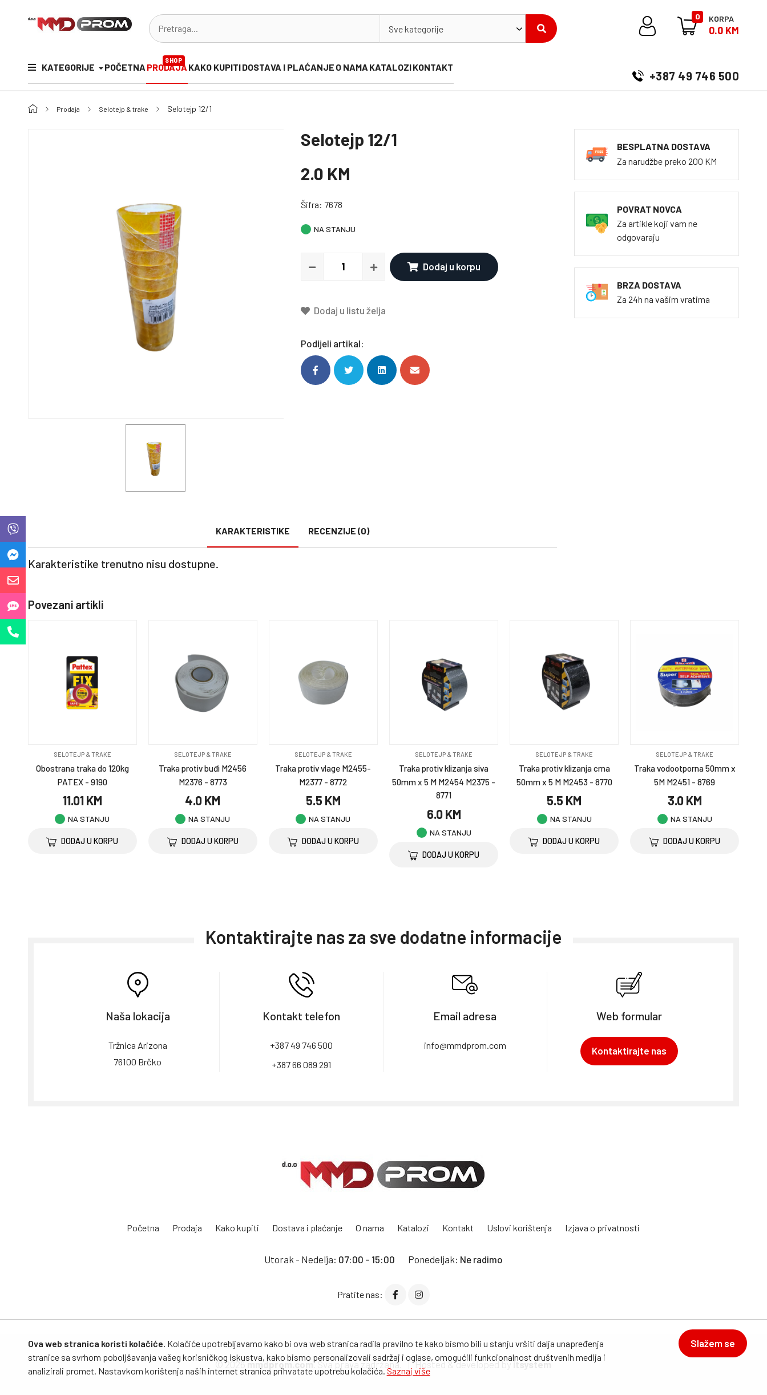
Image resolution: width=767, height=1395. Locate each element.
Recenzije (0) (338, 530)
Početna (133, 70)
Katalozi (438, 70)
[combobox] (453, 28)
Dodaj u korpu (437, 266)
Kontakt (489, 70)
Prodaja (184, 65)
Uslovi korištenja (529, 1227)
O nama (392, 70)
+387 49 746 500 (685, 71)
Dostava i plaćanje (320, 70)
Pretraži (541, 28)
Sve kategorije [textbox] (416, 28)
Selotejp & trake (131, 108)
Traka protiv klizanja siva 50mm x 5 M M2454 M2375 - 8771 (443, 780)
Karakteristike (253, 530)
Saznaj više (408, 1370)
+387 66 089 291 (301, 1063)
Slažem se (705, 1350)
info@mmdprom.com (465, 1044)
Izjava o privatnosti (617, 1227)
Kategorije (62, 70)
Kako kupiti (238, 70)
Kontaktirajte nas (629, 1050)
